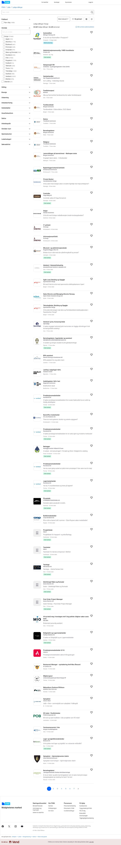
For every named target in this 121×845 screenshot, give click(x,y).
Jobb (8, 7)
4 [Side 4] (61, 789)
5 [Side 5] (65, 789)
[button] (77, 19)
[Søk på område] (16, 32)
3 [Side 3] (57, 789)
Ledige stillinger (17, 7)
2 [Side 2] (53, 789)
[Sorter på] (63, 19)
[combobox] (48, 12)
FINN (3, 7)
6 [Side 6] (69, 789)
